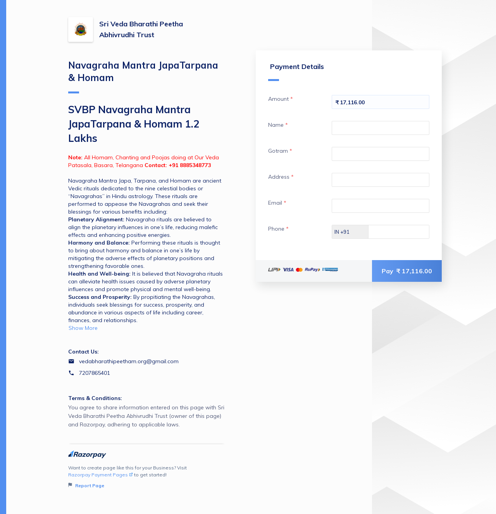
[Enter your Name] (380, 128)
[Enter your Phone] (406, 231)
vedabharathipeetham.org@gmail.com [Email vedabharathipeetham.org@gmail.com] (129, 361)
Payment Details (296, 71)
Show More (83, 328)
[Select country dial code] (350, 231)
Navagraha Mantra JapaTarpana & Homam (143, 76)
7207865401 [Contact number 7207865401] (94, 372)
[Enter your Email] (380, 206)
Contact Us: (83, 351)
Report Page (86, 485)
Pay (407, 271)
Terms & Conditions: (95, 398)
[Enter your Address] (380, 180)
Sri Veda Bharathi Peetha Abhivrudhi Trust (141, 29)
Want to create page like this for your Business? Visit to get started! (146, 477)
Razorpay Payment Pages (100, 475)
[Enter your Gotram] (380, 154)
